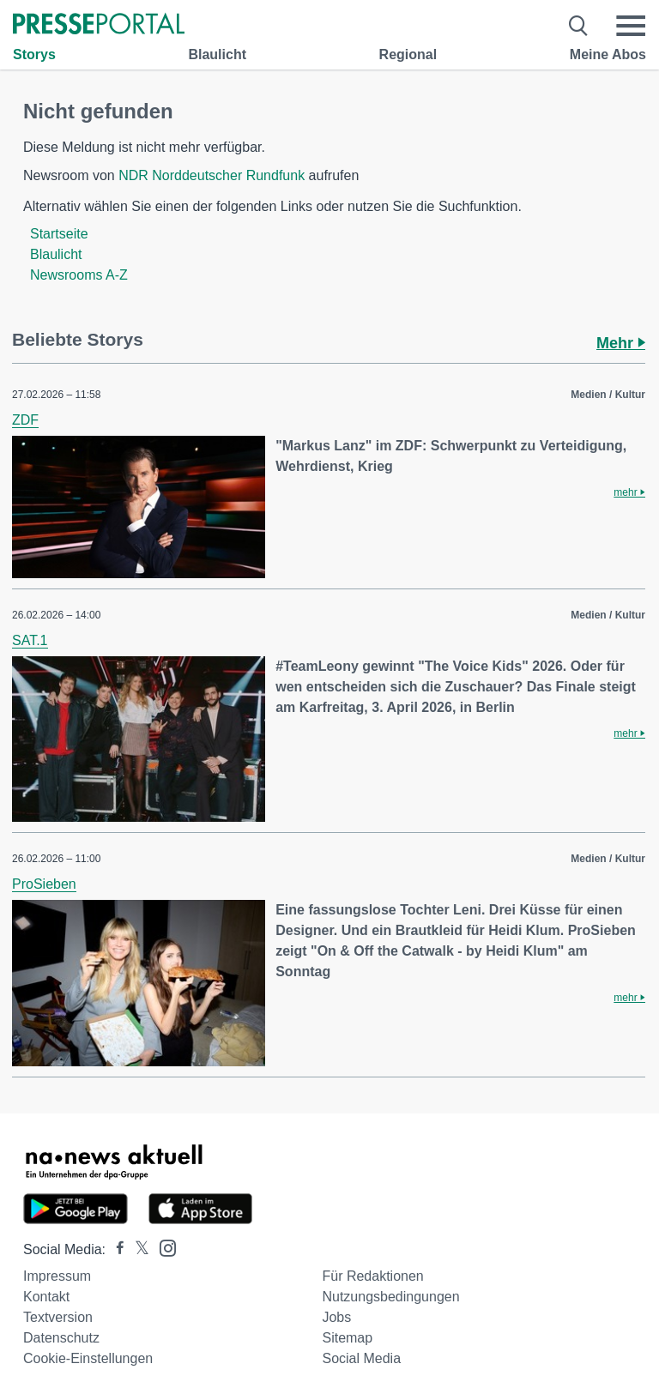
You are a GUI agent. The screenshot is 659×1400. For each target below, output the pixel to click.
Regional (408, 54)
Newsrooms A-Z (79, 275)
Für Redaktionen (372, 1276)
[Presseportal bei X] (136, 1249)
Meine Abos (608, 54)
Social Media (361, 1358)
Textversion (58, 1317)
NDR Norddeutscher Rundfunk (211, 175)
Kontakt (46, 1296)
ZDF (25, 420)
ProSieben (44, 884)
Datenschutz (61, 1338)
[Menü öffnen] (630, 26)
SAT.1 (30, 640)
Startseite (59, 233)
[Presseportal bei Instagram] (162, 1247)
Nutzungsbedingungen (390, 1296)
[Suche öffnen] (578, 26)
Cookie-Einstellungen (88, 1358)
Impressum (57, 1276)
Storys (34, 54)
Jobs (336, 1317)
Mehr (620, 343)
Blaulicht (217, 54)
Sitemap (347, 1338)
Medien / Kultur (608, 395)
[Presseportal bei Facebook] (115, 1249)
